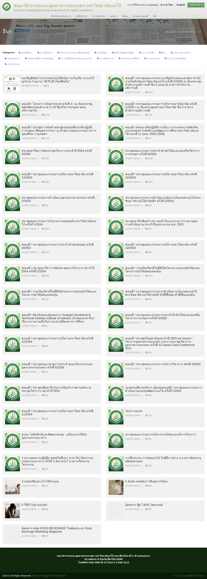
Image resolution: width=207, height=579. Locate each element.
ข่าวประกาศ (152, 58)
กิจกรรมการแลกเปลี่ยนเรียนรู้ (73, 52)
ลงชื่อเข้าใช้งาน (196, 5)
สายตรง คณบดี (140, 16)
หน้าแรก (170, 32)
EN (154, 16)
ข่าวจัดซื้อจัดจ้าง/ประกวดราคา (75, 58)
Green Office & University (39, 58)
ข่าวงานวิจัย (146, 52)
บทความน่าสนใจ (181, 52)
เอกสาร (113, 16)
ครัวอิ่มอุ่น (100, 52)
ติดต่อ (125, 16)
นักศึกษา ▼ (82, 16)
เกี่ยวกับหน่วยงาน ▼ (61, 16)
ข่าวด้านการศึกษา (129, 58)
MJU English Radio (123, 52)
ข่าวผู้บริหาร (45, 52)
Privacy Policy (39, 575)
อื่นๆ (162, 52)
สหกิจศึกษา (25, 52)
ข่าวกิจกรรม (98, 16)
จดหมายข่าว (12, 58)
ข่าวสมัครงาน (105, 58)
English (181, 4)
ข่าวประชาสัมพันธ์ (175, 58)
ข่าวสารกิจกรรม (186, 32)
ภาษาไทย (168, 4)
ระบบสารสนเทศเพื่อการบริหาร (189, 575)
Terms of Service (56, 575)
